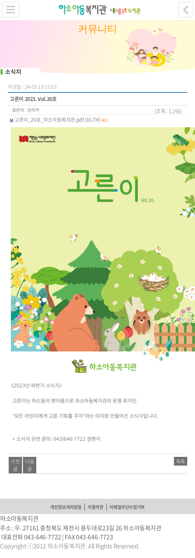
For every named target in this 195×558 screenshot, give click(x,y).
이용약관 (95, 507)
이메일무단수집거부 (126, 507)
